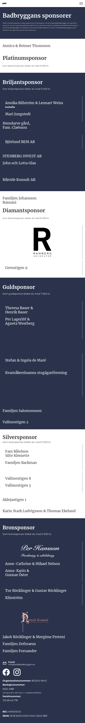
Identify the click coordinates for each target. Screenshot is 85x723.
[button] (81, 3)
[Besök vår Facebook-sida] (6, 672)
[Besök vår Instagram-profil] (17, 672)
